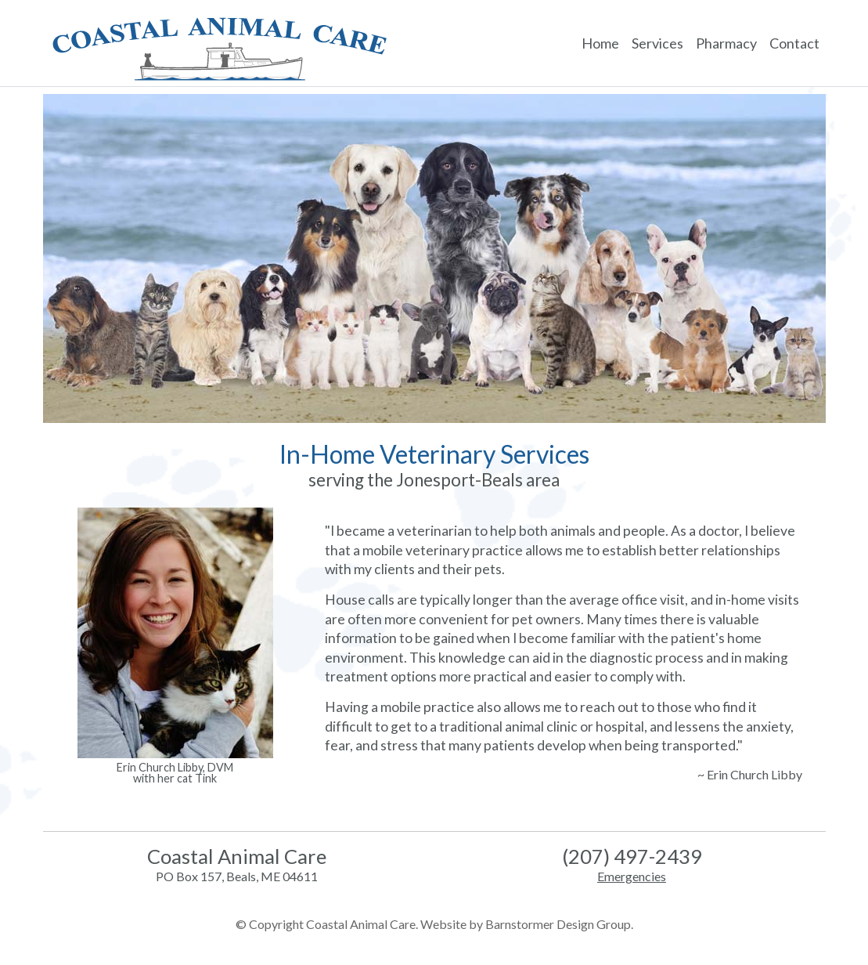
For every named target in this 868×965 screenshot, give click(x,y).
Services (657, 43)
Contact (794, 43)
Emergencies (631, 876)
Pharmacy (726, 43)
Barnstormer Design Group (558, 923)
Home (600, 43)
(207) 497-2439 (632, 856)
